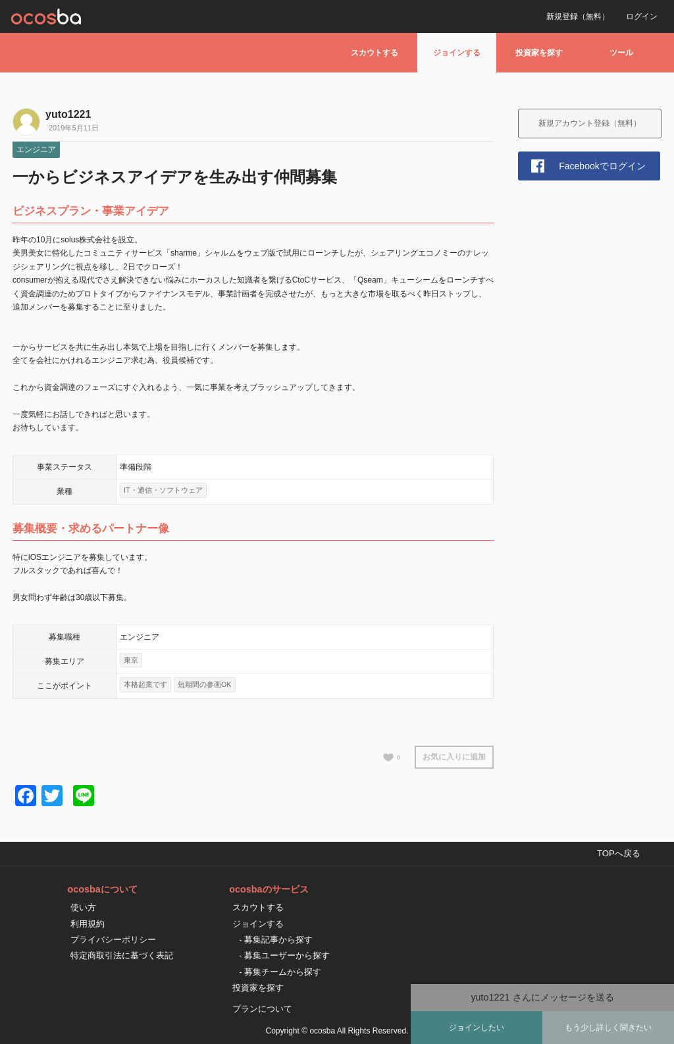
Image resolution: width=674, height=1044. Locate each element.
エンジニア (36, 149)
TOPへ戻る (618, 853)
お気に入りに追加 (454, 756)
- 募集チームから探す (280, 972)
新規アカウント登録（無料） (589, 123)
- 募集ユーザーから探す (284, 955)
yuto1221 (68, 114)
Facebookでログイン (602, 166)
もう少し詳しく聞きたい (608, 1027)
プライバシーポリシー (113, 940)
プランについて (262, 1009)
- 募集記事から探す (276, 940)
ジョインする (456, 52)
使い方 (83, 907)
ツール (621, 52)
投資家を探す (539, 52)
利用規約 (87, 924)
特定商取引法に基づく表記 (121, 955)
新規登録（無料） (577, 16)
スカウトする (374, 52)
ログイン (642, 16)
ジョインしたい (476, 1027)
